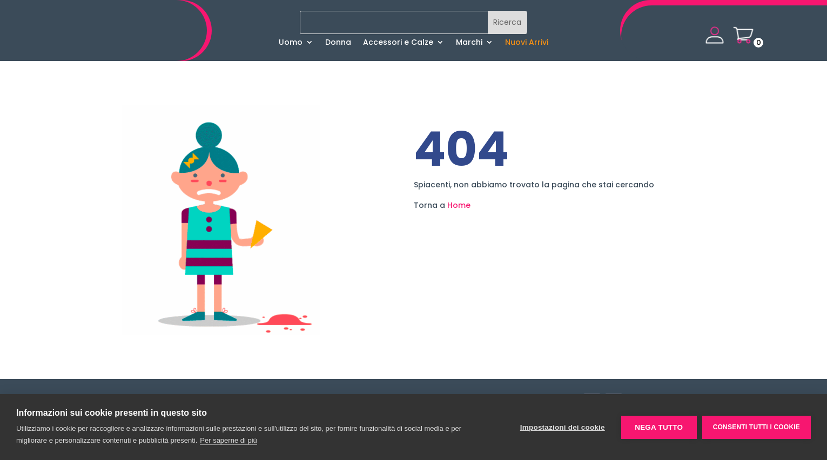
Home (458, 205)
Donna (338, 43)
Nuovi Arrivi (526, 43)
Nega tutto (659, 427)
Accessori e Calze (398, 43)
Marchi (469, 43)
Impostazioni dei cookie (562, 427)
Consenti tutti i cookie (756, 427)
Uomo (290, 43)
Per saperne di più (228, 440)
